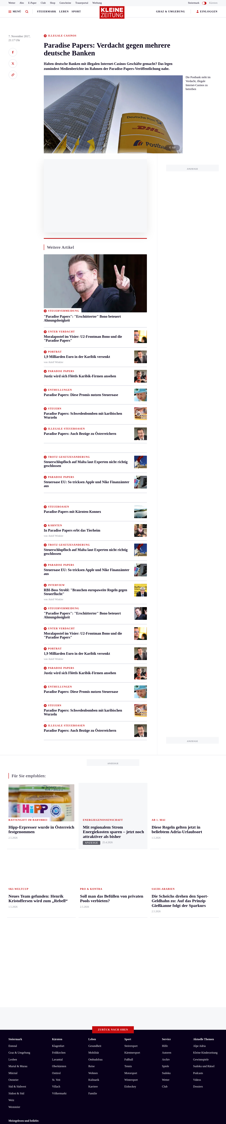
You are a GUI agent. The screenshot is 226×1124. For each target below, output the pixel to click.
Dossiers (198, 937)
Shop (52, 3)
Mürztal (12, 924)
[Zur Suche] (26, 11)
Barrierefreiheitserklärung (68, 1014)
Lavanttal (57, 910)
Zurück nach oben (113, 881)
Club (43, 3)
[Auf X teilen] (12, 63)
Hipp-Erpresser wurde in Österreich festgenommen (44, 994)
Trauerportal (81, 3)
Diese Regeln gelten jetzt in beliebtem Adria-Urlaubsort (46, 1000)
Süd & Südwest (17, 937)
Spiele (165, 917)
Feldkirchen (59, 903)
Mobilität (93, 903)
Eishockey (130, 937)
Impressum (15, 1014)
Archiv (166, 910)
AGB (28, 1014)
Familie (92, 944)
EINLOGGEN (207, 12)
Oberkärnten (59, 917)
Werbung (97, 3)
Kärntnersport (132, 903)
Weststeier (14, 958)
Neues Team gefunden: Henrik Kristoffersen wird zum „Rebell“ (51, 983)
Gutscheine (65, 3)
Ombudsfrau (95, 910)
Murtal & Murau (17, 917)
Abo (22, 3)
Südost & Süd (16, 944)
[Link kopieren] (12, 75)
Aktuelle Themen (203, 890)
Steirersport (131, 897)
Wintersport (131, 931)
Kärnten (213, 3)
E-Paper (32, 3)
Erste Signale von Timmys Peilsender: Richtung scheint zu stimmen (53, 989)
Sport (76, 11)
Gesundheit (94, 897)
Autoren (166, 903)
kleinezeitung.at (27, 1026)
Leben (64, 11)
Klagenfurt (58, 897)
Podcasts (198, 924)
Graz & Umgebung (170, 11)
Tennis (128, 917)
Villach (56, 937)
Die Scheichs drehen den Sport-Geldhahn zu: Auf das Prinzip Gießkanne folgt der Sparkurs (66, 978)
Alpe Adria (199, 897)
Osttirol (56, 924)
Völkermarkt (59, 944)
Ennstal (12, 897)
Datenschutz (41, 1014)
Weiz (11, 951)
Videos (197, 931)
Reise (91, 917)
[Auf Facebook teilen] (12, 52)
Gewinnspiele (201, 910)
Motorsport (130, 924)
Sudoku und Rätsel (204, 917)
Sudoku (166, 924)
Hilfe (165, 897)
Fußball (128, 910)
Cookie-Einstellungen (100, 1014)
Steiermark (46, 11)
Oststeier (13, 931)
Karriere (93, 937)
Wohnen (93, 924)
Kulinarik (93, 931)
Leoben (12, 910)
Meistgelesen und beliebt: (23, 971)
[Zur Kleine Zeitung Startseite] (112, 14)
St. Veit (56, 931)
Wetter (11, 3)
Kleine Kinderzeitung (205, 903)
